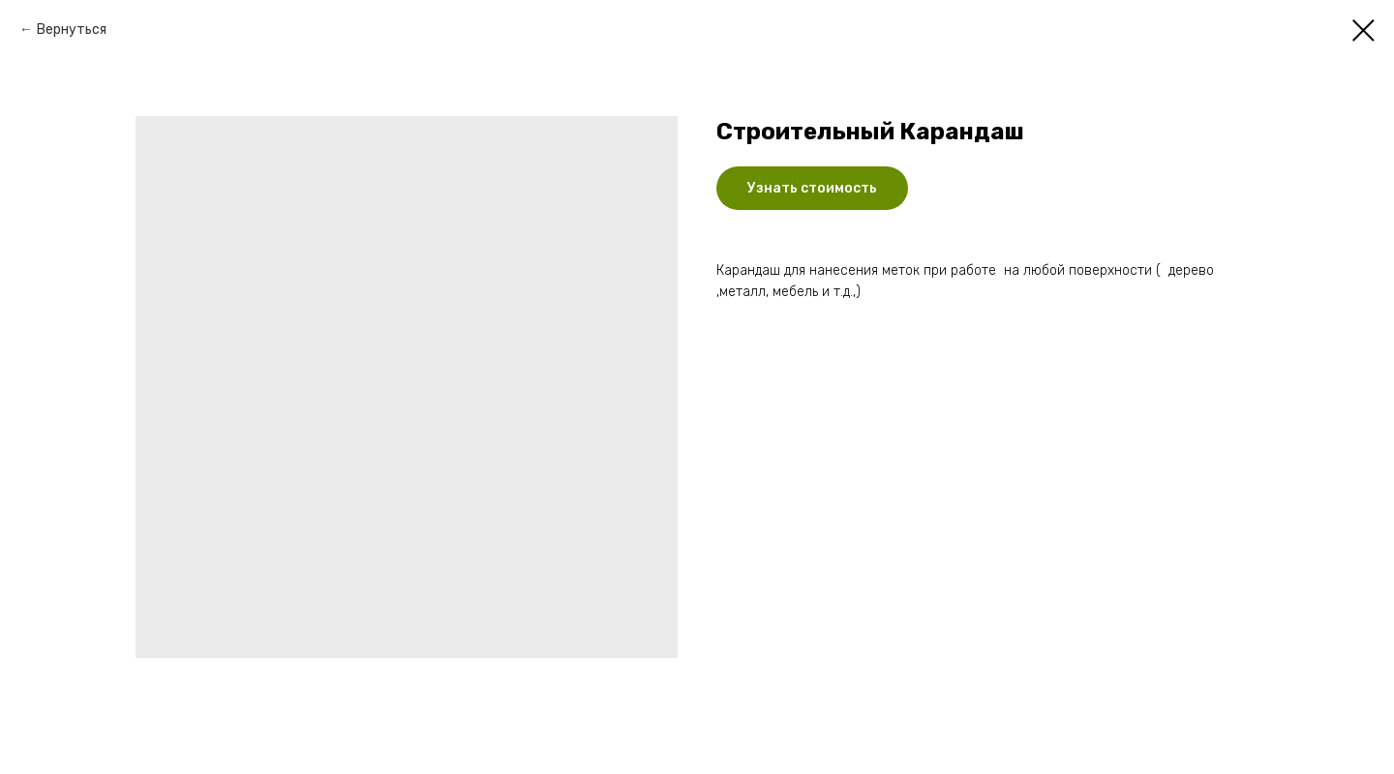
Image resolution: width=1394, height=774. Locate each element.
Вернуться (71, 29)
